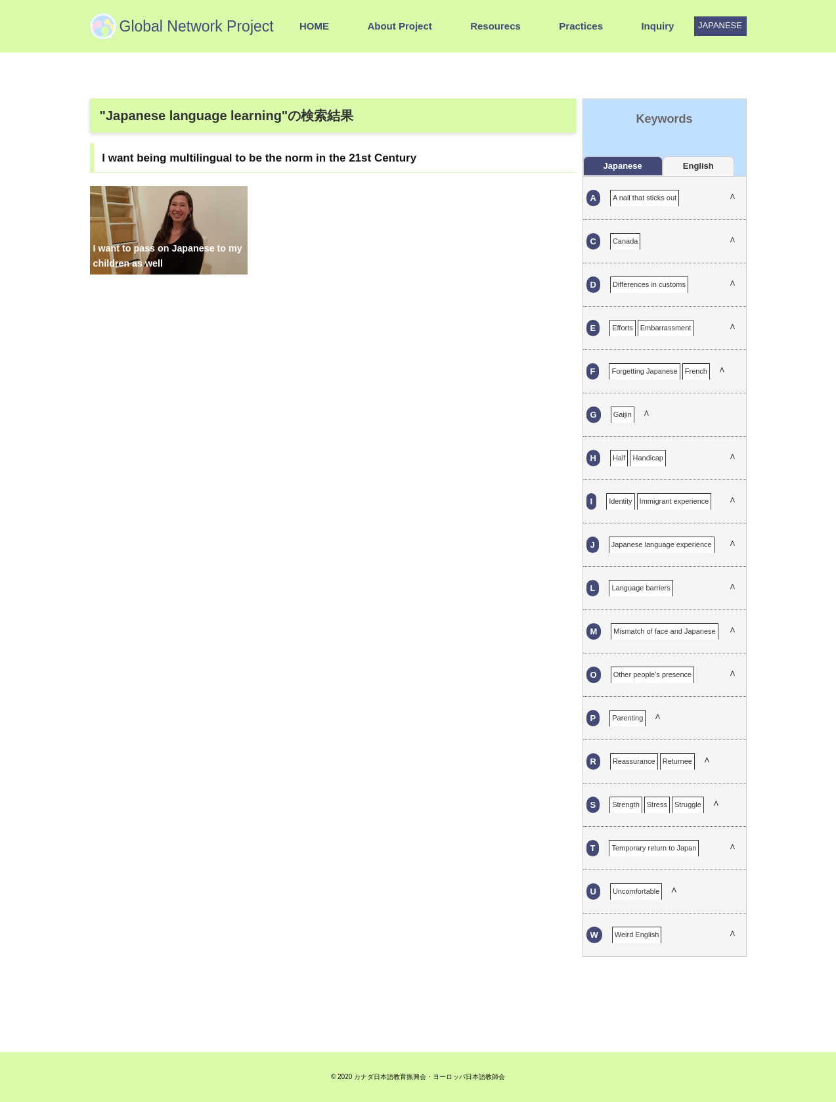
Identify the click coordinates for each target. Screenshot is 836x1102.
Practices (581, 26)
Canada (625, 241)
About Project (399, 26)
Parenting (627, 718)
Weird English (637, 934)
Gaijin (622, 414)
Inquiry (657, 26)
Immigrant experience (674, 501)
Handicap (647, 458)
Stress (657, 804)
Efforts (622, 328)
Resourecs (495, 26)
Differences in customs (649, 284)
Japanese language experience (661, 544)
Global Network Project (197, 26)
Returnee (677, 761)
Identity (620, 501)
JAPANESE (720, 25)
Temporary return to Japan (653, 848)
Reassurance (634, 761)
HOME (314, 26)
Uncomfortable (636, 891)
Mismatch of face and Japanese (664, 631)
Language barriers (640, 588)
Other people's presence (652, 674)
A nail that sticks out (644, 198)
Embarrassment (666, 328)
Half (619, 458)
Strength (626, 804)
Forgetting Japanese (644, 371)
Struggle (687, 804)
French (696, 371)
